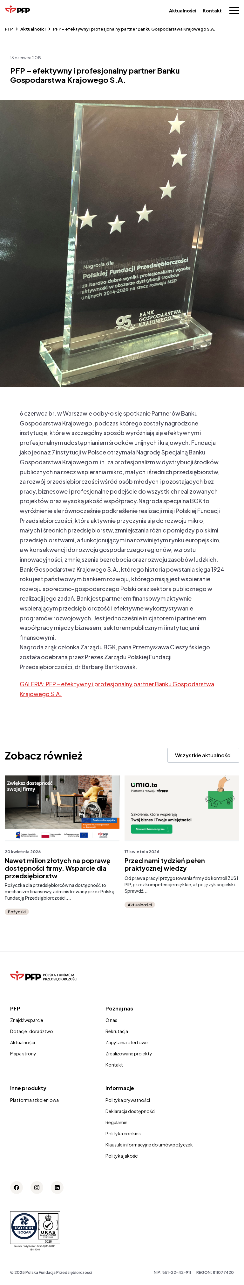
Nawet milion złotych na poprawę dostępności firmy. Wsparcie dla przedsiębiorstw (60, 868)
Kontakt (212, 10)
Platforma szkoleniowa (34, 1100)
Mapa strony (23, 1053)
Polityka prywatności (127, 1100)
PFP (9, 29)
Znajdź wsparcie (26, 1020)
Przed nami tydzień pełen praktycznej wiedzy (168, 864)
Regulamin (116, 1122)
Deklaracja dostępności (130, 1111)
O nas (111, 1020)
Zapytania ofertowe (126, 1042)
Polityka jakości (122, 1156)
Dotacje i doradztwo (31, 1031)
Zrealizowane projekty (128, 1053)
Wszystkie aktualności (203, 755)
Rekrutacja (116, 1031)
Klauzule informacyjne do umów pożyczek (149, 1144)
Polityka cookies (123, 1133)
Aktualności (182, 10)
